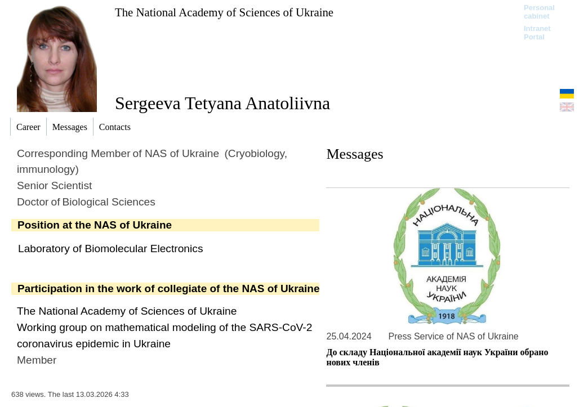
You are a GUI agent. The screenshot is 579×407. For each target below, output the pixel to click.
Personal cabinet (539, 11)
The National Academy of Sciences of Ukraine (224, 12)
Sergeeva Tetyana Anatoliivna (222, 103)
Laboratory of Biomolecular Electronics (110, 248)
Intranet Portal (537, 32)
